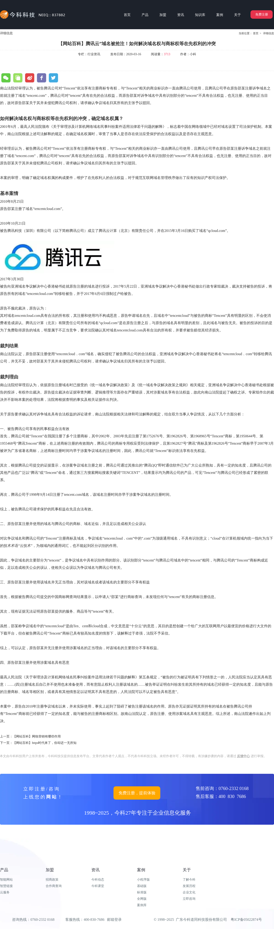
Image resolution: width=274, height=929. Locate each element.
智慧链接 (6, 886)
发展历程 (189, 886)
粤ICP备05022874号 (246, 919)
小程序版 (143, 879)
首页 (255, 33)
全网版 (142, 898)
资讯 (95, 870)
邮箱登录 (114, 919)
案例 (141, 870)
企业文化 (189, 892)
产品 (4, 870)
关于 (187, 870)
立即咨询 (189, 898)
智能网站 (6, 879)
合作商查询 (54, 886)
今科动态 (97, 879)
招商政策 (52, 879)
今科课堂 (97, 886)
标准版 (142, 892)
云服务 (5, 892)
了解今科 (189, 879)
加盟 (50, 870)
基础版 (142, 886)
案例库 (142, 905)
